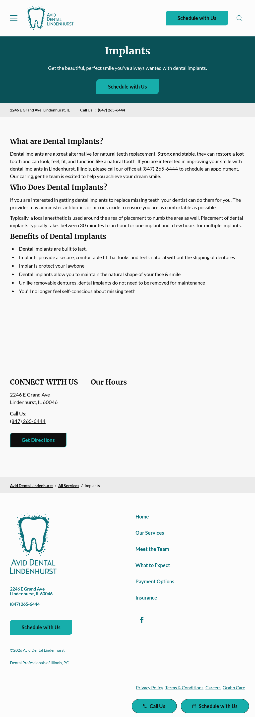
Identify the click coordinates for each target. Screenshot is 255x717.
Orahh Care (234, 687)
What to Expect (152, 565)
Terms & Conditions (184, 687)
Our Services (149, 533)
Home (142, 516)
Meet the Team (152, 549)
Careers (213, 687)
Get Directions (38, 440)
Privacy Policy (149, 687)
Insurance (146, 598)
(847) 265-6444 (111, 109)
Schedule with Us (197, 18)
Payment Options (154, 581)
